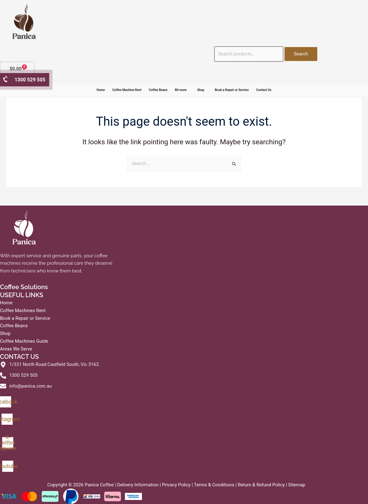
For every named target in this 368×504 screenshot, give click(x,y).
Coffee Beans (158, 90)
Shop (200, 90)
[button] (182, 90)
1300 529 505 (23, 79)
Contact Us (263, 90)
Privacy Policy (176, 485)
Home (100, 90)
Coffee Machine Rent (126, 90)
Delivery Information (138, 485)
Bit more (181, 90)
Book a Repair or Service (232, 90)
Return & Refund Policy (261, 485)
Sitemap (296, 485)
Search (301, 54)
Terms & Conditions (214, 485)
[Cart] (17, 69)
